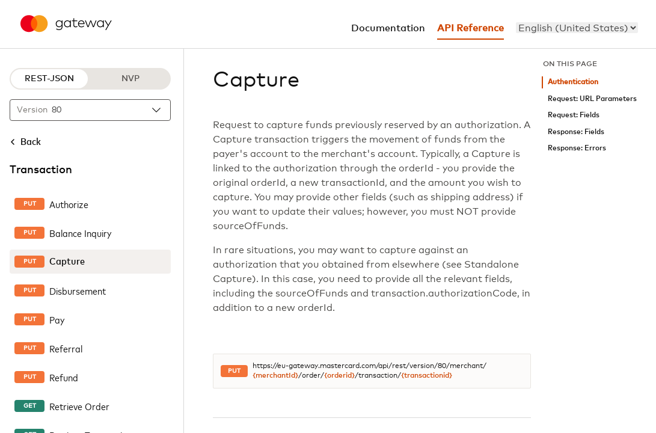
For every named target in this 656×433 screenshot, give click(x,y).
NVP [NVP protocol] (130, 79)
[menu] (577, 27)
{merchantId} (275, 375)
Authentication (573, 82)
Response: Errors (577, 148)
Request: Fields (573, 115)
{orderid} (339, 375)
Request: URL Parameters (592, 99)
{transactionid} (426, 375)
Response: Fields (576, 132)
